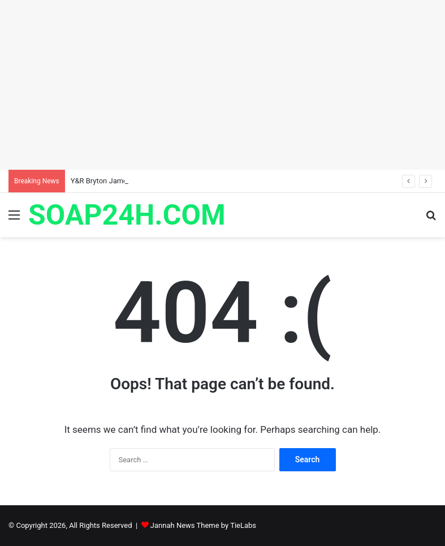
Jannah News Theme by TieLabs (203, 525)
